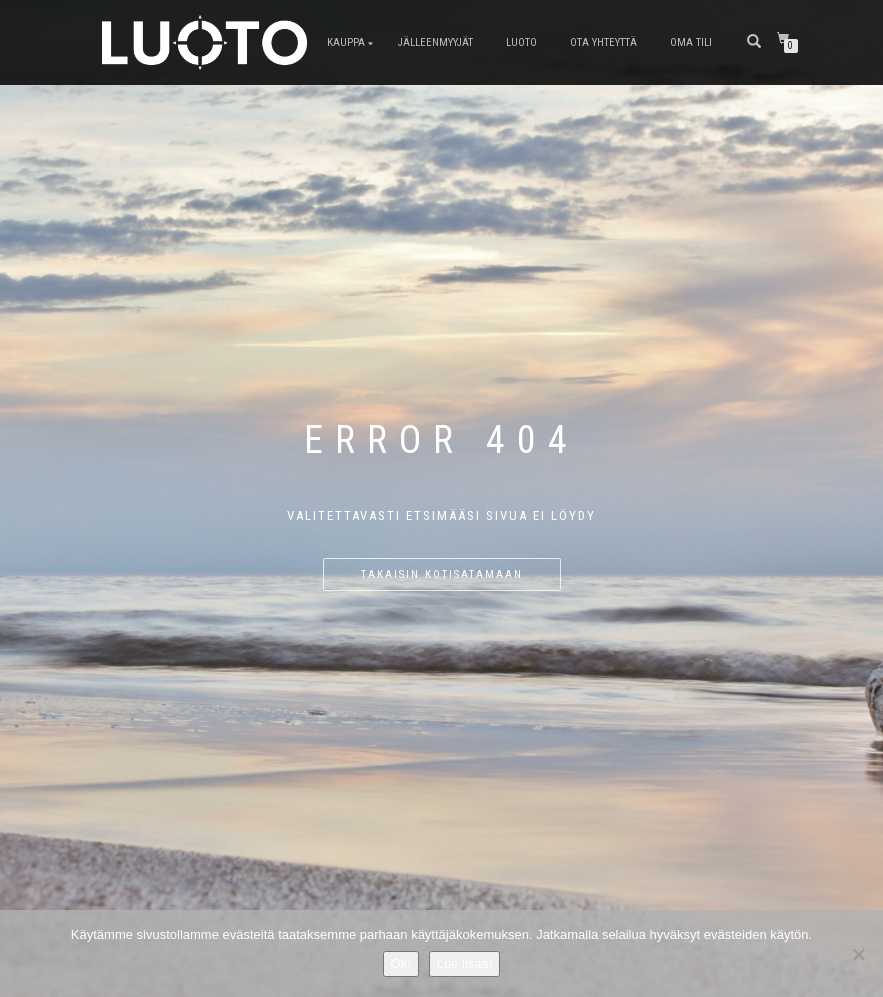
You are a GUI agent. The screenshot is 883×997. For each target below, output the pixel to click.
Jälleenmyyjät (435, 42)
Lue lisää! (465, 963)
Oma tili (691, 42)
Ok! (401, 963)
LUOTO (521, 42)
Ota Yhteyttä (603, 42)
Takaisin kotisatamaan (442, 574)
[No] (858, 954)
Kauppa (346, 42)
